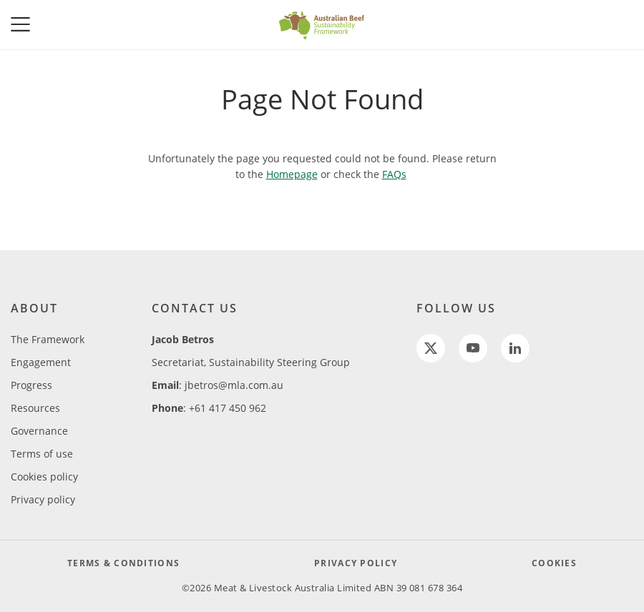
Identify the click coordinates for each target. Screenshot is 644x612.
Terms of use (42, 453)
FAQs (394, 174)
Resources (35, 408)
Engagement (41, 362)
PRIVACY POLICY (355, 563)
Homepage (292, 174)
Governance (39, 431)
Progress (31, 385)
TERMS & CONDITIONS (123, 563)
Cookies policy (44, 476)
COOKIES (554, 563)
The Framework (47, 339)
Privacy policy (43, 499)
